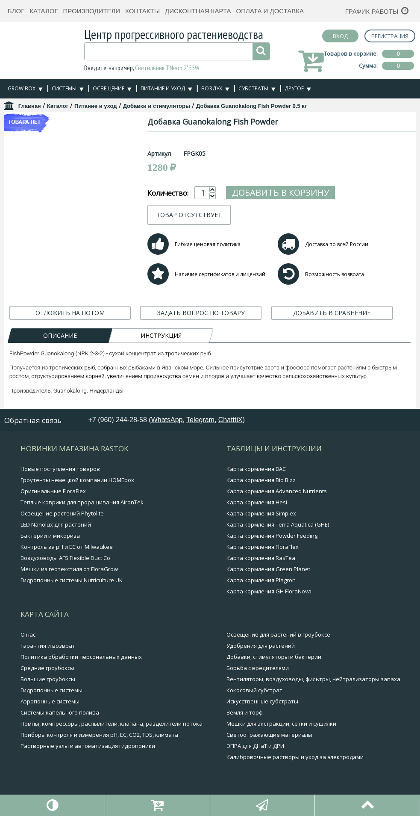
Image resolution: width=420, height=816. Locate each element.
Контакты (142, 11)
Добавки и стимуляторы (156, 106)
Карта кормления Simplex (261, 513)
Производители (91, 11)
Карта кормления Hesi (256, 502)
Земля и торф (244, 712)
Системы (64, 88)
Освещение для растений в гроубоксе (278, 634)
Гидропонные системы (51, 690)
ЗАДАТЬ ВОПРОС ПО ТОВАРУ (201, 313)
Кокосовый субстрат (254, 690)
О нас (28, 634)
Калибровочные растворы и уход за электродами (295, 757)
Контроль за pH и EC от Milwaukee (67, 547)
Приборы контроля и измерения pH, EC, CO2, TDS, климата (99, 735)
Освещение (108, 88)
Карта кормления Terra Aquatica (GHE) (277, 524)
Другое (294, 88)
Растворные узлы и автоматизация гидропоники (88, 746)
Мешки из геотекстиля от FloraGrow (69, 569)
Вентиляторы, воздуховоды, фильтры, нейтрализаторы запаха (313, 679)
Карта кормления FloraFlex (262, 547)
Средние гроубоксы (47, 668)
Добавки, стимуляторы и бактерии (273, 657)
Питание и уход (163, 88)
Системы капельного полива (60, 712)
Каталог (43, 11)
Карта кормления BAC (256, 469)
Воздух (211, 88)
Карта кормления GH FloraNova (268, 591)
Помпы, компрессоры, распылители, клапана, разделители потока (112, 723)
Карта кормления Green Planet (268, 569)
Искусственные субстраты (262, 701)
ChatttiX (230, 419)
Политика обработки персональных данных (81, 657)
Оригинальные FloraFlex (53, 491)
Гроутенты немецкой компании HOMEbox (77, 480)
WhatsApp (167, 419)
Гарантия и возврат (48, 645)
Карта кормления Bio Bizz (261, 480)
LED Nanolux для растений (56, 524)
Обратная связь (33, 420)
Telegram (200, 419)
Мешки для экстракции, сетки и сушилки (281, 723)
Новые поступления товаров (60, 469)
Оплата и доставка (270, 11)
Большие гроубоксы (48, 679)
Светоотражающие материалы (269, 735)
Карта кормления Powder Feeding (271, 535)
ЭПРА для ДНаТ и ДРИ (255, 746)
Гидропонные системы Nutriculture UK (72, 580)
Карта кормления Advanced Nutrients (276, 491)
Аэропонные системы (50, 701)
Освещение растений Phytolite (62, 513)
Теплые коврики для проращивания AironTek (82, 502)
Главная (29, 106)
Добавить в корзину (322, 192)
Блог (16, 11)
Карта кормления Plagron (261, 580)
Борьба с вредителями (257, 668)
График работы (372, 11)
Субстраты (253, 88)
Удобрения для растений (260, 645)
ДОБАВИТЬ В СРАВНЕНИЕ (331, 313)
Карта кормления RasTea (260, 558)
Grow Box (21, 88)
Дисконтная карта (198, 11)
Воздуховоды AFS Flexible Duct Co (65, 558)
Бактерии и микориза (50, 535)
